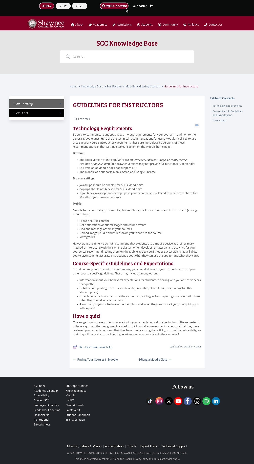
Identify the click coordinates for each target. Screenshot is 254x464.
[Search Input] (131, 57)
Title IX (131, 446)
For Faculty (114, 86)
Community (170, 24)
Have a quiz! (219, 120)
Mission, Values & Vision (84, 446)
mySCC (70, 400)
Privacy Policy (140, 458)
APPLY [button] (47, 6)
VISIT (63, 6)
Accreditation (114, 446)
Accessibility (41, 395)
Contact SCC (41, 400)
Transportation (75, 419)
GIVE (79, 6)
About (79, 24)
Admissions (124, 24)
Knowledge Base (92, 86)
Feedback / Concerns (47, 410)
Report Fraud (149, 446)
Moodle (130, 86)
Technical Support (174, 446)
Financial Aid (42, 415)
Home (74, 86)
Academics (100, 24)
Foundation (139, 6)
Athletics (193, 24)
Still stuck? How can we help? (92, 347)
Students (147, 24)
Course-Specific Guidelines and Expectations (228, 113)
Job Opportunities (77, 386)
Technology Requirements (227, 105)
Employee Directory (46, 405)
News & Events (75, 405)
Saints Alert (73, 410)
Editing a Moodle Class (155, 359)
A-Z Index (39, 386)
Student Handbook (78, 415)
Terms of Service (163, 458)
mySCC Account (114, 6)
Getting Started (149, 86)
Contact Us (215, 24)
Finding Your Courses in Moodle (95, 359)
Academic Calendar (46, 391)
